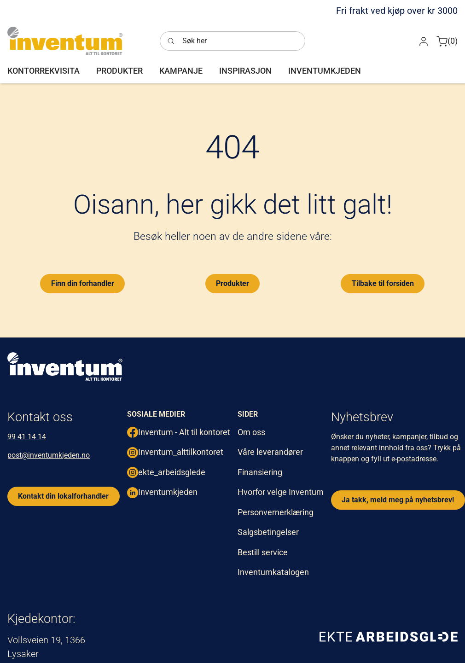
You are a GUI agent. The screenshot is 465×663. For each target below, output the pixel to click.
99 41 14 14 (26, 436)
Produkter (232, 283)
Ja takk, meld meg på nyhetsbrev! (398, 499)
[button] (423, 40)
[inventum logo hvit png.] (64, 366)
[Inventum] (64, 41)
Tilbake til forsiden (383, 283)
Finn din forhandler (82, 283)
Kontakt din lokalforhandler (63, 496)
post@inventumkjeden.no (48, 455)
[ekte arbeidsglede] (389, 636)
